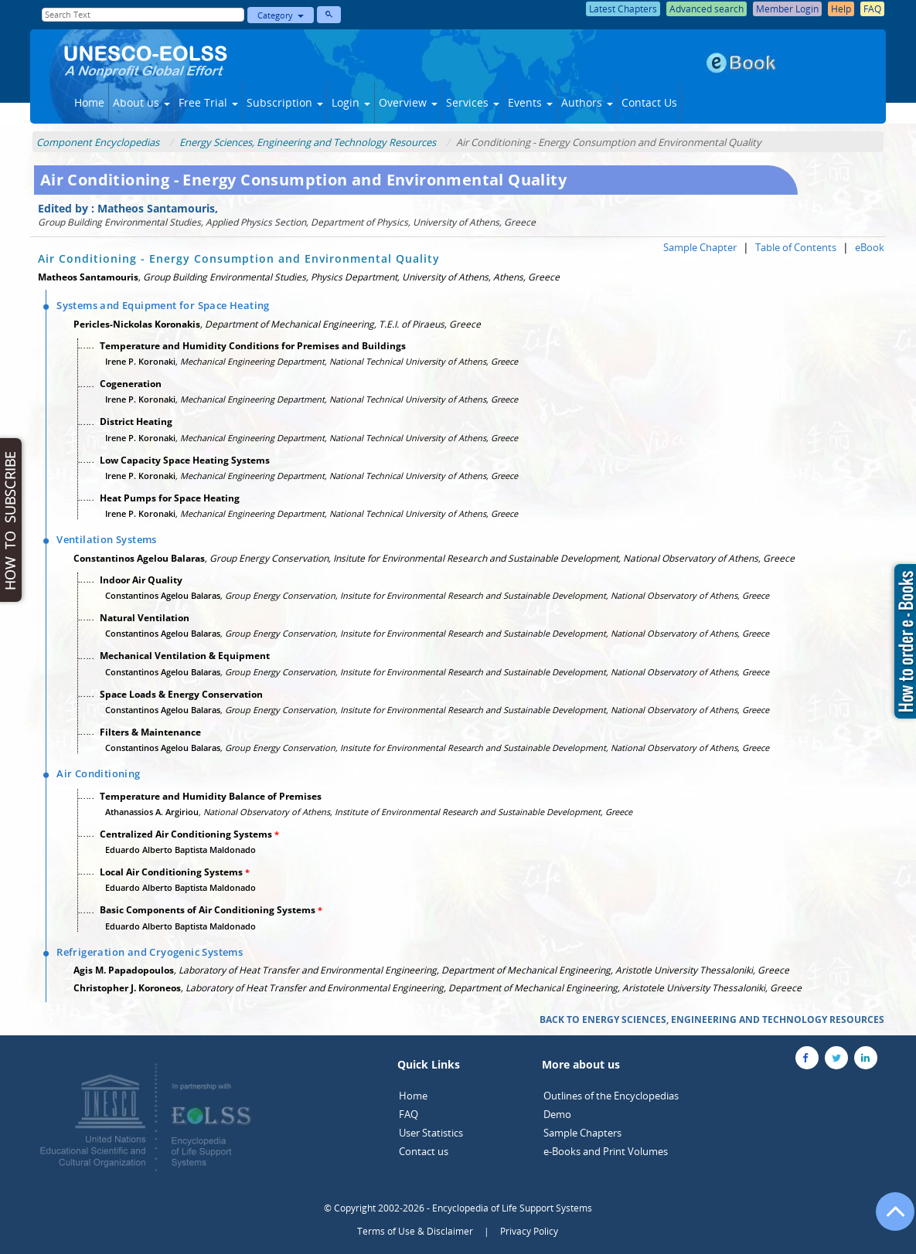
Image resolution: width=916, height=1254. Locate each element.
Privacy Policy (529, 1231)
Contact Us (649, 102)
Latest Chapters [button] (623, 9)
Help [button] (841, 9)
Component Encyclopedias (97, 142)
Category (280, 15)
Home (89, 102)
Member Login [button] (787, 9)
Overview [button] (408, 102)
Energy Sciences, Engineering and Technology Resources (307, 142)
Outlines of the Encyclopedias (611, 1096)
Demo (557, 1114)
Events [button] (530, 102)
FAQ (408, 1114)
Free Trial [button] (208, 102)
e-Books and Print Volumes (605, 1151)
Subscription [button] (285, 102)
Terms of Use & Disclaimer (415, 1231)
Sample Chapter (700, 247)
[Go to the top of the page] (888, 1219)
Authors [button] (587, 102)
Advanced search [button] (706, 9)
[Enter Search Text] (143, 15)
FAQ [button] (872, 9)
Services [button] (472, 102)
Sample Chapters (582, 1133)
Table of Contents (795, 247)
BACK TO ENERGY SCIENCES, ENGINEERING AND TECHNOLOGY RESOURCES (712, 1019)
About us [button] (141, 102)
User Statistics (431, 1133)
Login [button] (351, 102)
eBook (869, 247)
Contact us (423, 1151)
